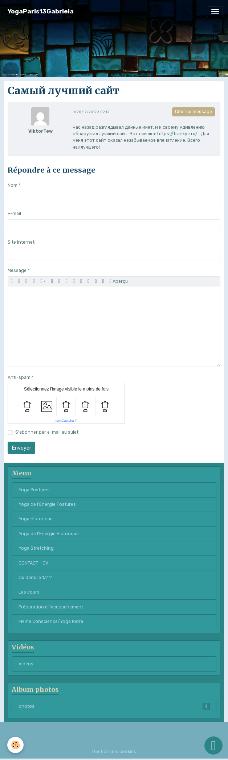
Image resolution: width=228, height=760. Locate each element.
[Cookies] (15, 745)
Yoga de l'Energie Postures (47, 504)
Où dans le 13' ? (35, 577)
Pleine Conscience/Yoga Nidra (51, 621)
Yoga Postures (34, 489)
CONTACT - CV (33, 563)
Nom (12, 185)
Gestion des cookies (114, 751)
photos (114, 706)
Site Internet (21, 242)
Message (17, 270)
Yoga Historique (36, 518)
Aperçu (119, 281)
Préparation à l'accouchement (51, 607)
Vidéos (26, 663)
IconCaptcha (65, 420)
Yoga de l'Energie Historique (49, 533)
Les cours (29, 592)
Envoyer (21, 448)
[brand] (40, 11)
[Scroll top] (213, 745)
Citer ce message (193, 111)
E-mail (14, 213)
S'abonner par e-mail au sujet (46, 432)
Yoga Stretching (36, 548)
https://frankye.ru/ (177, 133)
